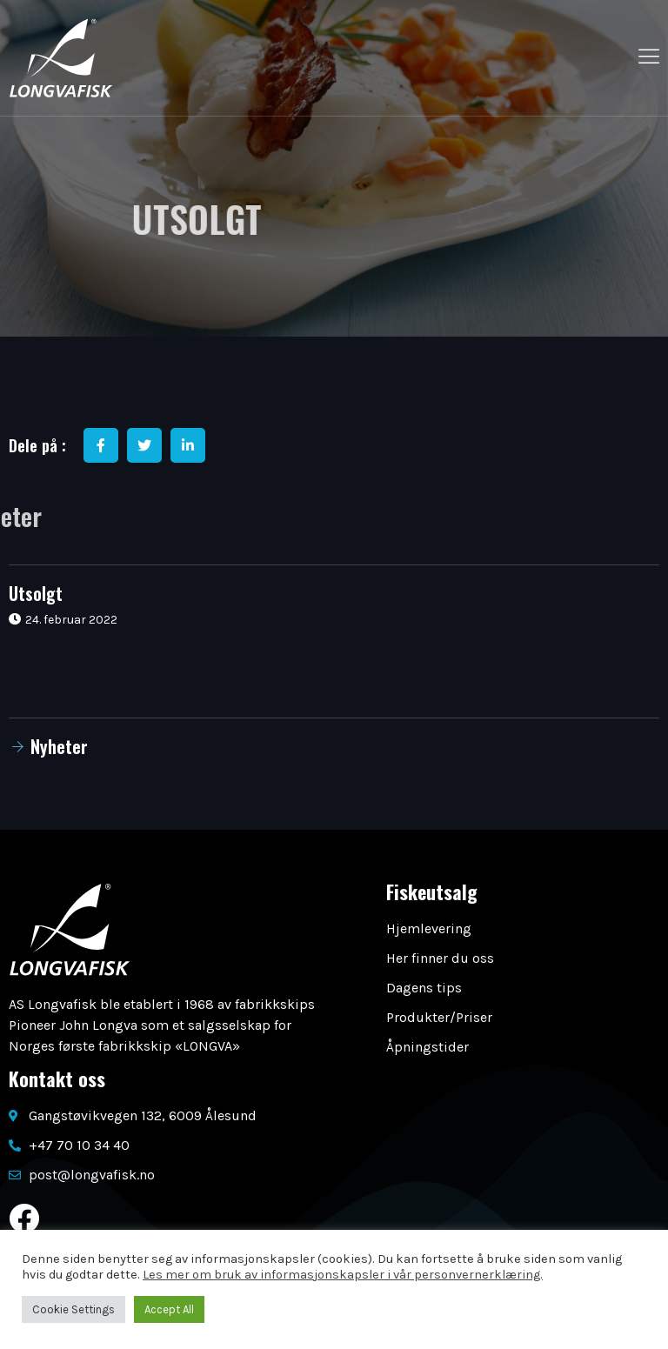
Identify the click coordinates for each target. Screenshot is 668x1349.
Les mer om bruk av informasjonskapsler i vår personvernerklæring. (343, 1274)
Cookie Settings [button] (73, 1309)
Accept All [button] (169, 1309)
